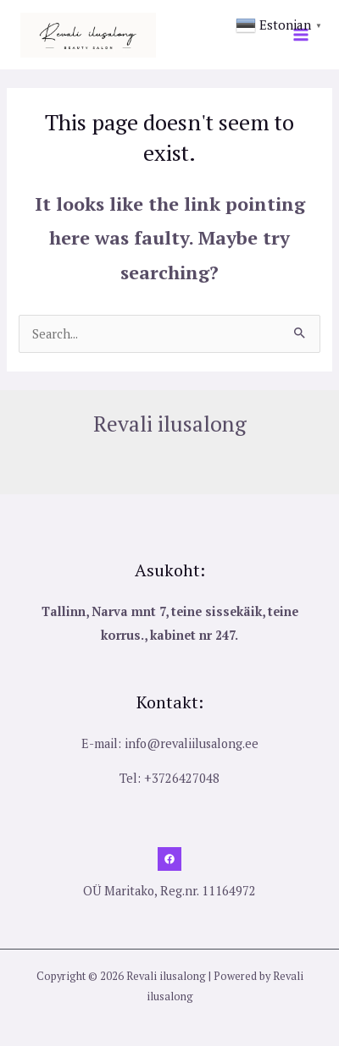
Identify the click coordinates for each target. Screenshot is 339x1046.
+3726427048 (182, 778)
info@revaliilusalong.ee (191, 743)
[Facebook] (169, 859)
